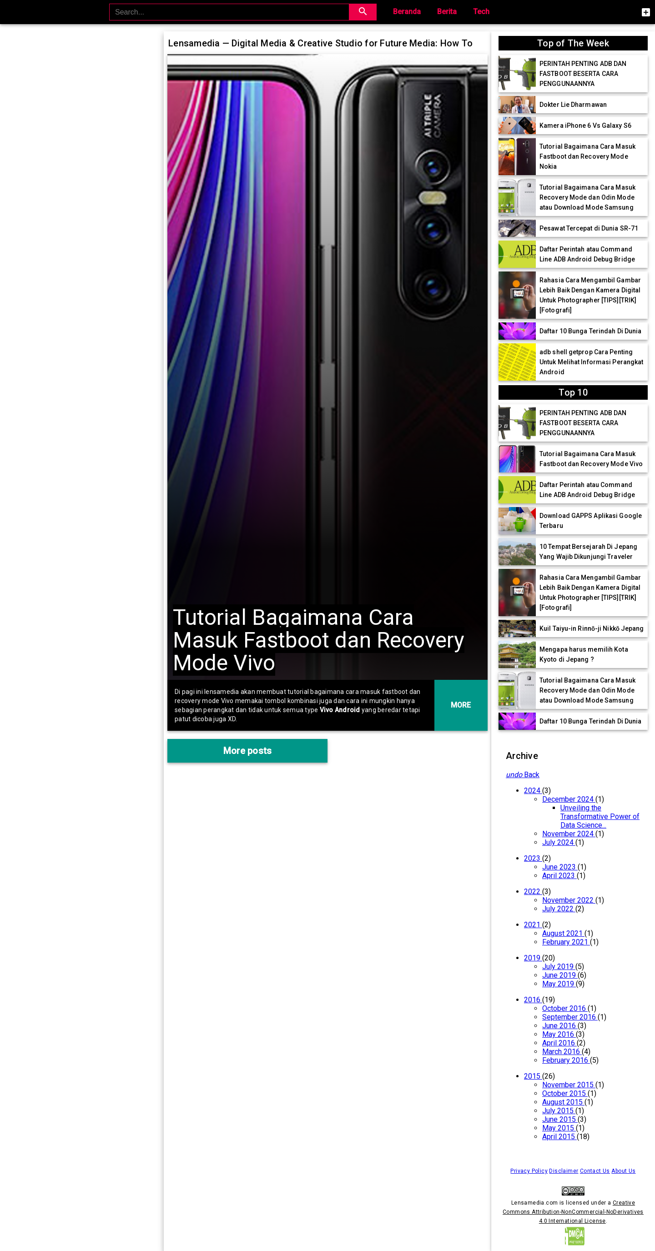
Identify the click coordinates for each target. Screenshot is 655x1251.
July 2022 (558, 908)
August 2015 (563, 1102)
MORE (461, 705)
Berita (447, 11)
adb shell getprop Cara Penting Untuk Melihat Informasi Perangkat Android (591, 362)
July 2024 (558, 842)
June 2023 (560, 867)
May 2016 (559, 1034)
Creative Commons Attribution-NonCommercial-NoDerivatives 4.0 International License (573, 1212)
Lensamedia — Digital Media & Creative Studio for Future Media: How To (320, 43)
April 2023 (559, 875)
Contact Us (595, 1171)
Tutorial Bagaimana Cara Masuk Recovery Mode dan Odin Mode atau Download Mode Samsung (587, 197)
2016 (533, 999)
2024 (533, 790)
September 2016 (570, 1017)
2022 (533, 891)
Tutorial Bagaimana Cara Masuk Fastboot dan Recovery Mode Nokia (587, 156)
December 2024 (568, 799)
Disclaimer (563, 1171)
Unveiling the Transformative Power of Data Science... (600, 816)
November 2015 (568, 1084)
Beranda (407, 11)
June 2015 (560, 1119)
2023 (533, 858)
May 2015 (559, 1128)
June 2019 (560, 975)
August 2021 (563, 933)
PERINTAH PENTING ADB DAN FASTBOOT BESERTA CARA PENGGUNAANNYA (582, 73)
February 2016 (566, 1060)
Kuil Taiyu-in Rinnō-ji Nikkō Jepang (591, 628)
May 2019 (559, 984)
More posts (247, 750)
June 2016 (560, 1025)
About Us (623, 1171)
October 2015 (565, 1093)
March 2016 (562, 1051)
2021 (533, 924)
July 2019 (558, 966)
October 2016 (565, 1008)
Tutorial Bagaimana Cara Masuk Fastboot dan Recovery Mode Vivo (318, 640)
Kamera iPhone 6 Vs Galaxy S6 (585, 125)
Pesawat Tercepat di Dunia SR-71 (588, 228)
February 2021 (566, 942)
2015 (533, 1076)
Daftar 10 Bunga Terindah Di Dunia (590, 331)
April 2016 (559, 1043)
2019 (533, 958)
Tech (481, 11)
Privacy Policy (529, 1171)
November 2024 (568, 833)
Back (522, 774)
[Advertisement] (82, 98)
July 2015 (558, 1110)
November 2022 (568, 900)
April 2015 (559, 1136)
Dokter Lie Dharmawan (573, 104)
